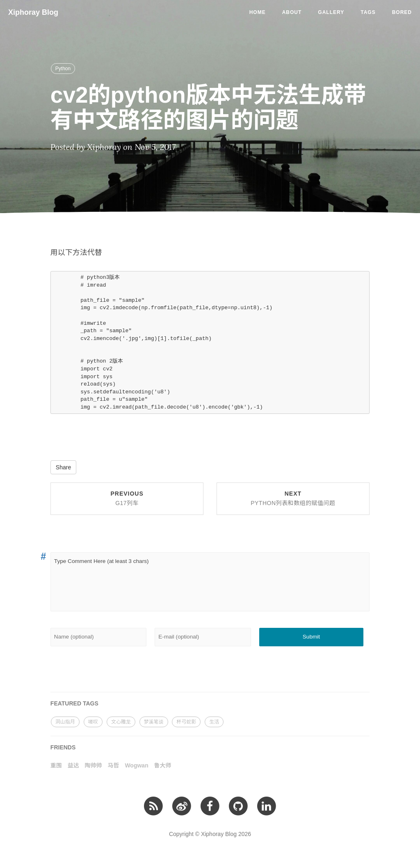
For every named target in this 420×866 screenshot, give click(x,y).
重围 (56, 765)
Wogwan (136, 765)
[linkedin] (266, 805)
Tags (368, 12)
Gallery (331, 12)
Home (257, 12)
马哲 (113, 765)
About (292, 12)
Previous (126, 498)
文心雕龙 (121, 722)
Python (63, 68)
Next (293, 498)
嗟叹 (93, 722)
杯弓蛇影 (186, 722)
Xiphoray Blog (33, 12)
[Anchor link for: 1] (41, 556)
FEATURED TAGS (74, 703)
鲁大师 (162, 765)
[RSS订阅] (153, 805)
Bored (402, 12)
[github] (238, 805)
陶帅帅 (93, 765)
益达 (73, 765)
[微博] (181, 805)
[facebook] (210, 805)
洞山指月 (65, 722)
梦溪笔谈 (154, 722)
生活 (214, 722)
